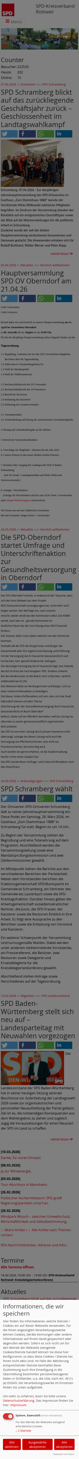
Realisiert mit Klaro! (63, 1454)
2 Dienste (23, 1431)
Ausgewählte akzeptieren (37, 1444)
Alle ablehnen (12, 1444)
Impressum (18, 1405)
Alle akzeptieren (64, 1444)
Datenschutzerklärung (18, 1401)
